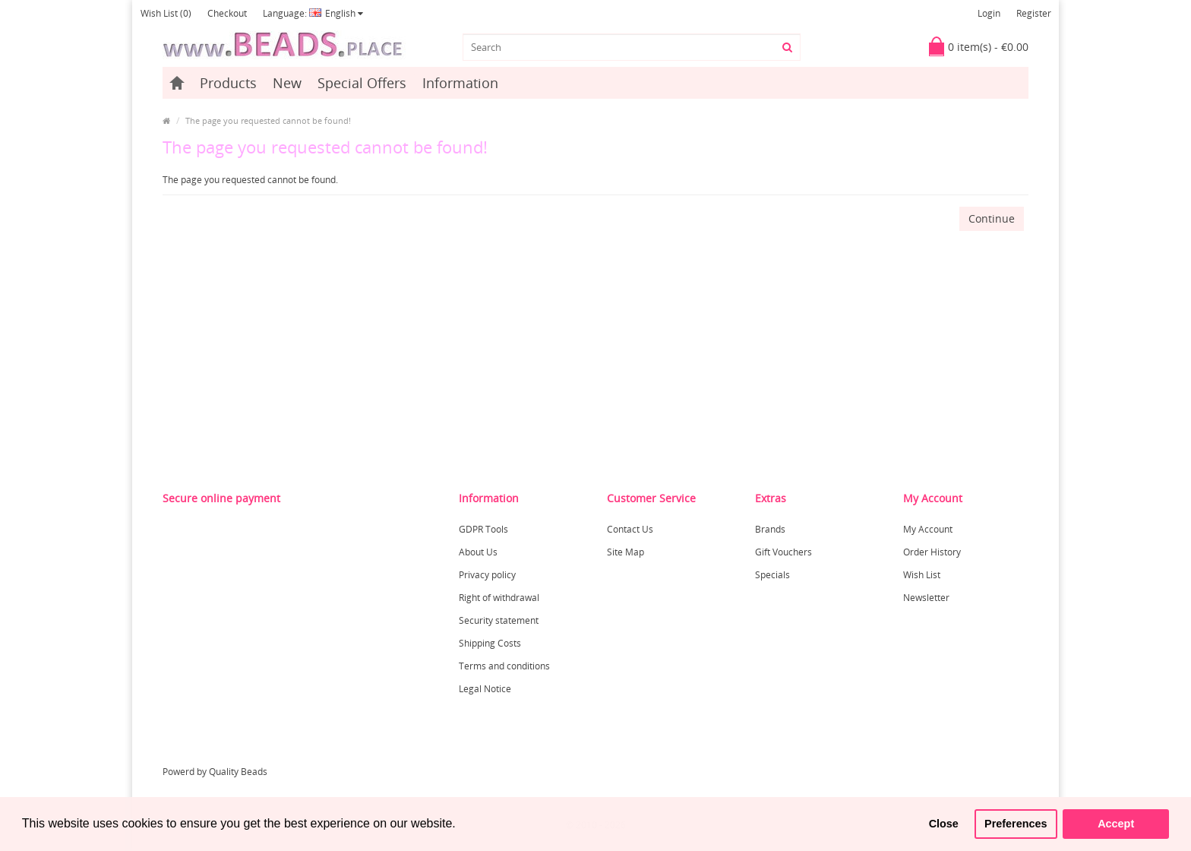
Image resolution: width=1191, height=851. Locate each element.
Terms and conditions (504, 666)
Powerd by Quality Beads (215, 771)
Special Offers (361, 83)
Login (989, 13)
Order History (932, 552)
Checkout (227, 13)
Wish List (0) (166, 13)
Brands (770, 529)
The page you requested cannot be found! (268, 120)
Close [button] (944, 824)
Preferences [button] (1015, 824)
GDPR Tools (483, 529)
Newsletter (926, 597)
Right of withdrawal (499, 597)
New (287, 83)
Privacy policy (487, 574)
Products (228, 83)
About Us (478, 552)
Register (1033, 13)
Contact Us (630, 529)
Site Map (625, 552)
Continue (991, 218)
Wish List (921, 574)
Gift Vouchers (783, 552)
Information (460, 83)
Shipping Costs (490, 643)
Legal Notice (485, 688)
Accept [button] (1116, 824)
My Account (927, 529)
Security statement (499, 620)
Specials (772, 574)
